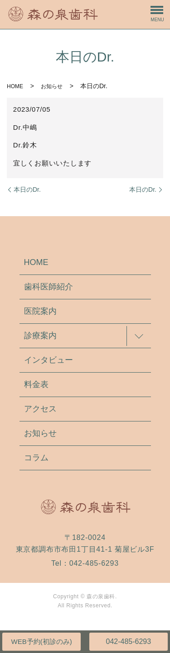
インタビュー (48, 359)
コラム (36, 457)
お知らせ (52, 86)
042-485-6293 (128, 641)
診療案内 (40, 335)
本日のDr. (27, 189)
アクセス (40, 408)
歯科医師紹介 (48, 286)
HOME (15, 86)
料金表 (36, 384)
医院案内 (40, 311)
